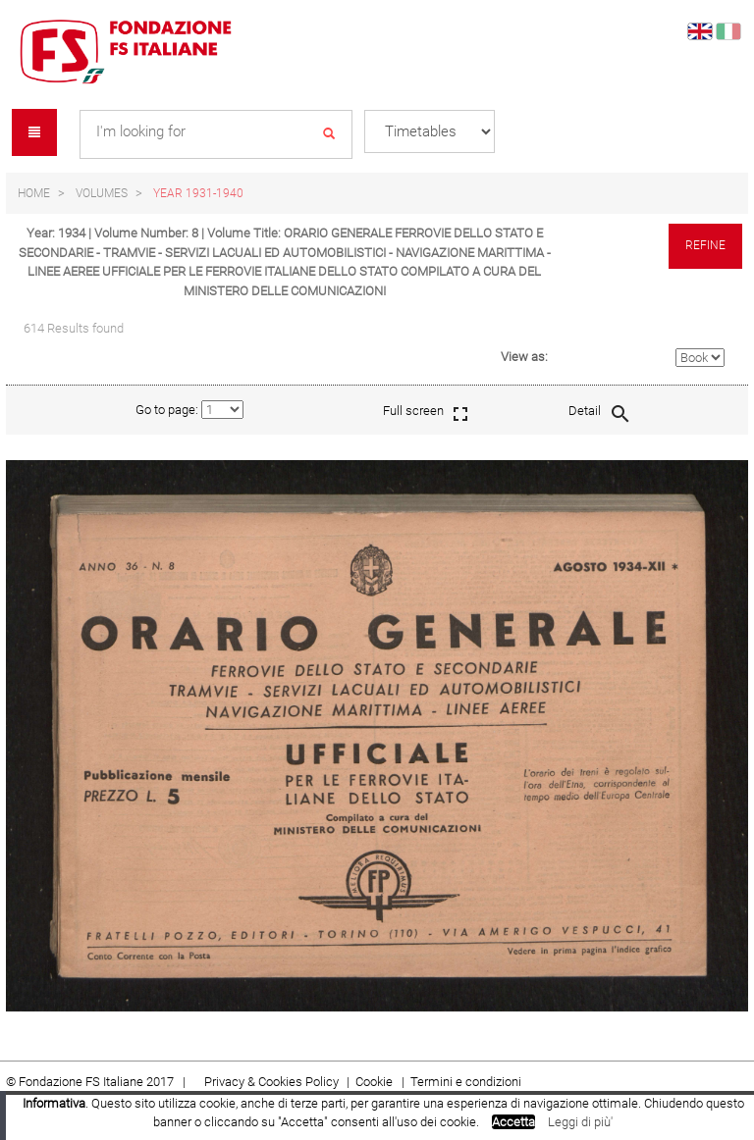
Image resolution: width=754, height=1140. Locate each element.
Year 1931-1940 (198, 193)
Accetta (513, 1121)
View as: (524, 356)
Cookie (375, 1081)
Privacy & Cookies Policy (271, 1081)
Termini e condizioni (465, 1081)
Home (34, 193)
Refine (705, 245)
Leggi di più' (580, 1121)
